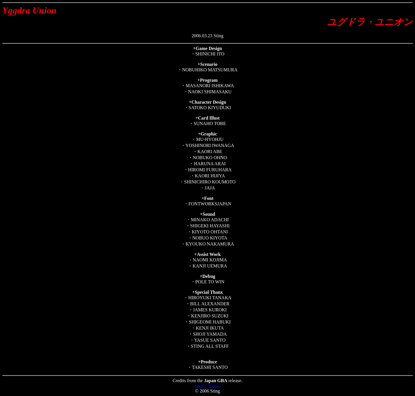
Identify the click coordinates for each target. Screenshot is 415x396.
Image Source (207, 385)
